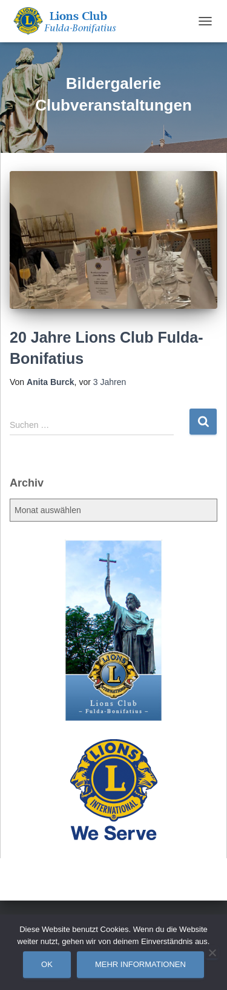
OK (47, 964)
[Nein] (212, 952)
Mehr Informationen (140, 964)
